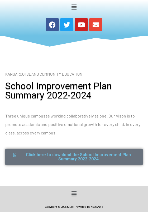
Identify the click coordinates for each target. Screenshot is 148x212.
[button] (73, 7)
